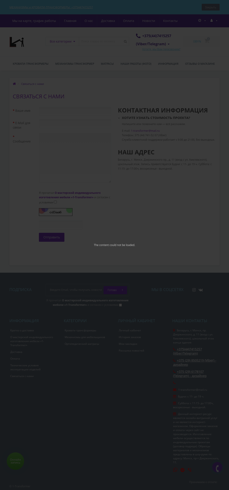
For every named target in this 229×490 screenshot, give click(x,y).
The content (101, 245)
